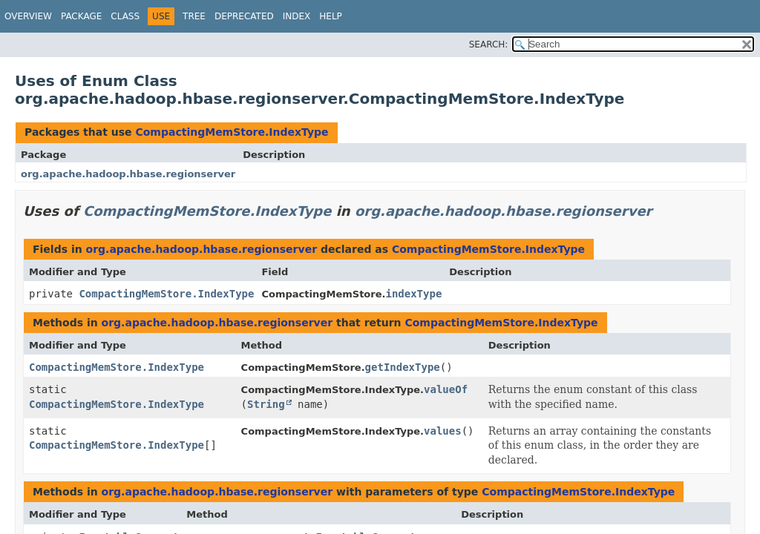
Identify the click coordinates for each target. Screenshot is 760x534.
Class (125, 16)
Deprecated (244, 16)
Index (297, 16)
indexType (413, 294)
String (266, 404)
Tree (194, 16)
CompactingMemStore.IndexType (231, 132)
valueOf (446, 389)
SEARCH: (488, 44)
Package (81, 16)
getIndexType (402, 367)
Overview (28, 16)
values (443, 431)
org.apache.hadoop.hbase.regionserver (128, 173)
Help (330, 16)
